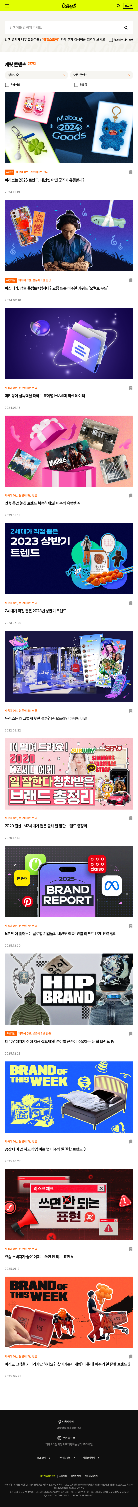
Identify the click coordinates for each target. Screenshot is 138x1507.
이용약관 (63, 1476)
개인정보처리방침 (47, 1476)
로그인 (128, 6)
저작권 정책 (75, 1476)
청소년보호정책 (91, 1476)
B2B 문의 (44, 1457)
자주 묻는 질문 (67, 1457)
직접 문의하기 (92, 1457)
